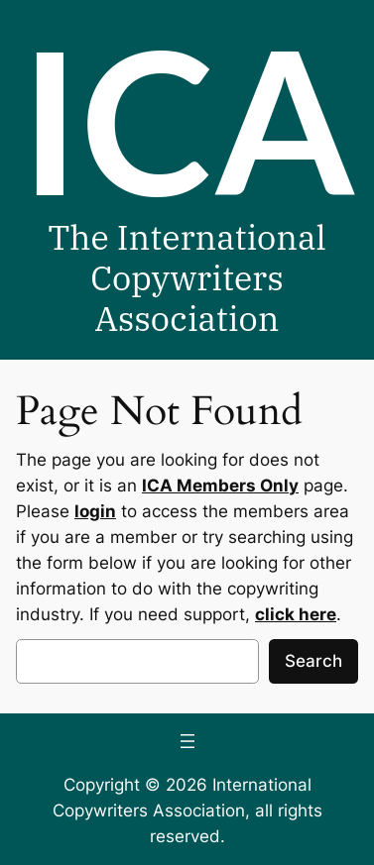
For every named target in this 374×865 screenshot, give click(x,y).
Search (313, 661)
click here (295, 614)
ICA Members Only (220, 485)
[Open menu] (187, 741)
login (95, 511)
